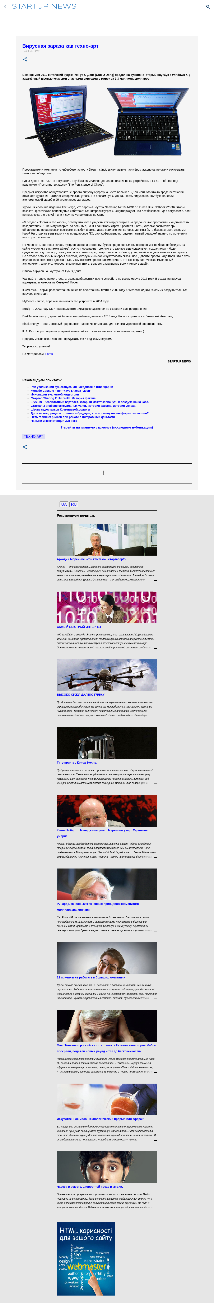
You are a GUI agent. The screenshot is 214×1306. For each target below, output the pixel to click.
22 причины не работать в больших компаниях (91, 977)
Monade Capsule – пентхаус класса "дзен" (61, 390)
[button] (24, 59)
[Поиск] (208, 7)
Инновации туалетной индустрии (55, 394)
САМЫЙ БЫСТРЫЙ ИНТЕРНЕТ (79, 627)
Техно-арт (33, 436)
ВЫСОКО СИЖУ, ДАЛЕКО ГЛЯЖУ (80, 694)
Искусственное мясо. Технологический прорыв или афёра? (100, 1119)
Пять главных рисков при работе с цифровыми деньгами (73, 417)
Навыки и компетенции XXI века (54, 420)
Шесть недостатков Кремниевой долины (60, 409)
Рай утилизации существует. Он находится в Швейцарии (72, 387)
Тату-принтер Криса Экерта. (77, 762)
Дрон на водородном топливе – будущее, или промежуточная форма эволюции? (90, 413)
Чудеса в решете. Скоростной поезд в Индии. (90, 1186)
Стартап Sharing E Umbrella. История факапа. (63, 398)
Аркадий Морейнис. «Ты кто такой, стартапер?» (91, 559)
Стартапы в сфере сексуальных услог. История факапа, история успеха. (83, 405)
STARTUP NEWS (44, 7)
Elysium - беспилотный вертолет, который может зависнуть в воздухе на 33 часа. (90, 402)
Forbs (49, 354)
